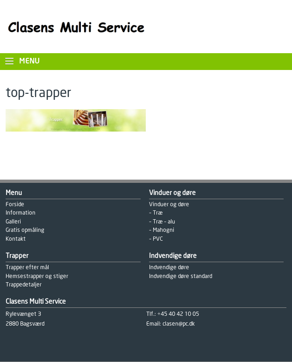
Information (21, 213)
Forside (15, 204)
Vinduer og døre (169, 204)
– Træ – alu (162, 221)
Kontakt (16, 239)
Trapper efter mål (27, 267)
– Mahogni (161, 230)
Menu (29, 61)
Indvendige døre (169, 267)
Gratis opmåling (25, 230)
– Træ (156, 213)
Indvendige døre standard (180, 276)
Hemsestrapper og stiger (37, 276)
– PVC (156, 239)
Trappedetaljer (24, 284)
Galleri (13, 221)
